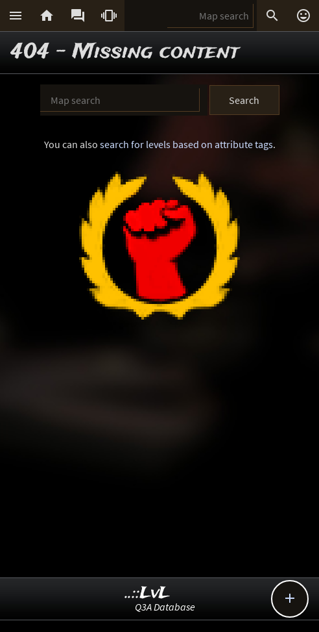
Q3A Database (165, 606)
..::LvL (147, 593)
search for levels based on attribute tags (186, 144)
